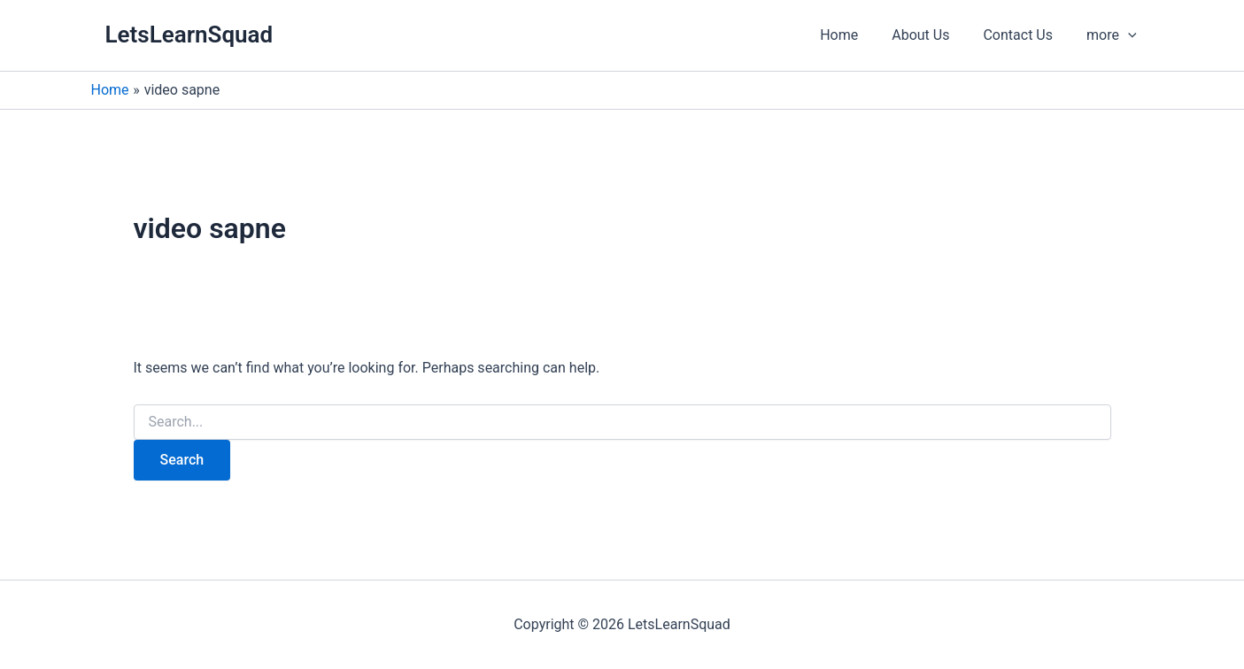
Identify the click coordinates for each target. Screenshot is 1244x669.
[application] (1131, 35)
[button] (1114, 35)
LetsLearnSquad (189, 34)
